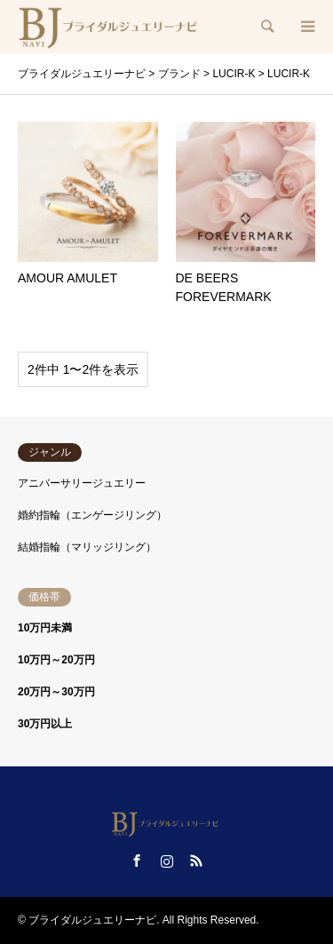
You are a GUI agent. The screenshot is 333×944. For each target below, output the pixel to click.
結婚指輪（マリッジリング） (87, 547)
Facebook (137, 860)
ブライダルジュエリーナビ (92, 920)
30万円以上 (45, 724)
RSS (196, 860)
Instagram (167, 860)
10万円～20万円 (56, 660)
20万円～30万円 (56, 692)
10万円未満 (45, 628)
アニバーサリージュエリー (82, 483)
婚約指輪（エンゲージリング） (92, 515)
